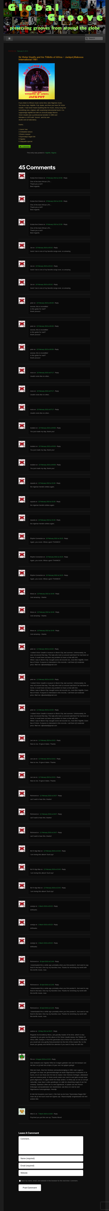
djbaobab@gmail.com (49, 665)
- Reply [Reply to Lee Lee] (57, 741)
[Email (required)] (51, 1167)
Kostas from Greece (36, 179)
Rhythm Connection (36, 539)
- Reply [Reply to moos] (56, 373)
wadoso (32, 1032)
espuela (32, 484)
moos (32, 373)
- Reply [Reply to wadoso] (54, 1032)
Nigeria (53, 153)
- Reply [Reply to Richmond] (59, 796)
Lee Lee (32, 741)
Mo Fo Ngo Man (35, 852)
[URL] (51, 1174)
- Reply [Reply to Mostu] (56, 594)
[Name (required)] (51, 1159)
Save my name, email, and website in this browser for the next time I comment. (49, 1181)
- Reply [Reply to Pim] (53, 1060)
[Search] (94, 38)
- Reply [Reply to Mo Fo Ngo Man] (63, 852)
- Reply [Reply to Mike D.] (55, 1115)
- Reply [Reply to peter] (56, 304)
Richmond (33, 796)
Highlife (47, 153)
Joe (31, 248)
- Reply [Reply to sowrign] (55, 907)
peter (31, 304)
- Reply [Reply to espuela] (57, 484)
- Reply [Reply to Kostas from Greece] (64, 179)
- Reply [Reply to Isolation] (58, 429)
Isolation (33, 429)
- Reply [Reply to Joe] (55, 248)
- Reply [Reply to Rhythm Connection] (65, 539)
